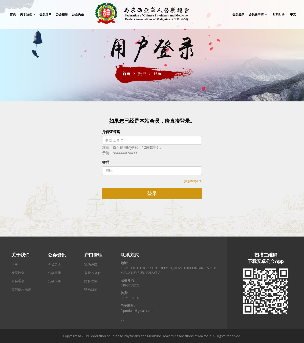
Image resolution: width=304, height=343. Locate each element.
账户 (142, 73)
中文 (293, 15)
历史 (14, 264)
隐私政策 (90, 281)
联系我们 (90, 289)
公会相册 (54, 273)
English (279, 15)
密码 (105, 162)
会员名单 (54, 264)
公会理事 (18, 281)
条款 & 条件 (92, 273)
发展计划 (18, 273)
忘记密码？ (193, 181)
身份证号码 (111, 131)
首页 (126, 73)
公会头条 (54, 281)
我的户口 (90, 264)
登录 (157, 73)
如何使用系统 (21, 289)
